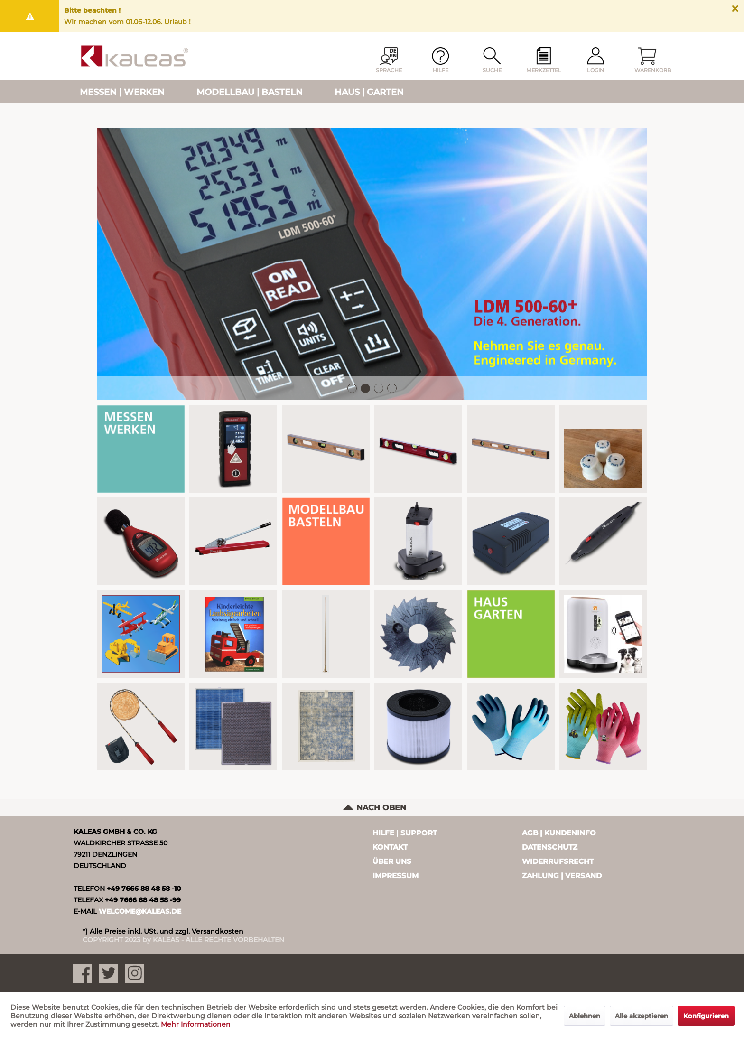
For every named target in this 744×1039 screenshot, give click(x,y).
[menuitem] (543, 61)
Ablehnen (584, 1016)
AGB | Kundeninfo (559, 832)
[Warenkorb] (647, 61)
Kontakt (390, 847)
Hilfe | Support (404, 832)
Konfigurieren (706, 1016)
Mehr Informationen (196, 1024)
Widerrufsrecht (558, 861)
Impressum (395, 875)
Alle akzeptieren (641, 1016)
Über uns (391, 861)
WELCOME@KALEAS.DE (140, 911)
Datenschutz (549, 847)
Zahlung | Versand (562, 875)
